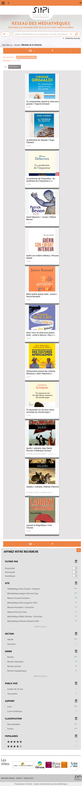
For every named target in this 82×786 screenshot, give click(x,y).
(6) (41, 626)
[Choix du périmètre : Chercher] (5, 34)
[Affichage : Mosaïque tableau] (32, 51)
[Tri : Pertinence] (14, 67)
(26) (41, 676)
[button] (80, 3)
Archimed (28, 784)
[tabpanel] (41, 399)
